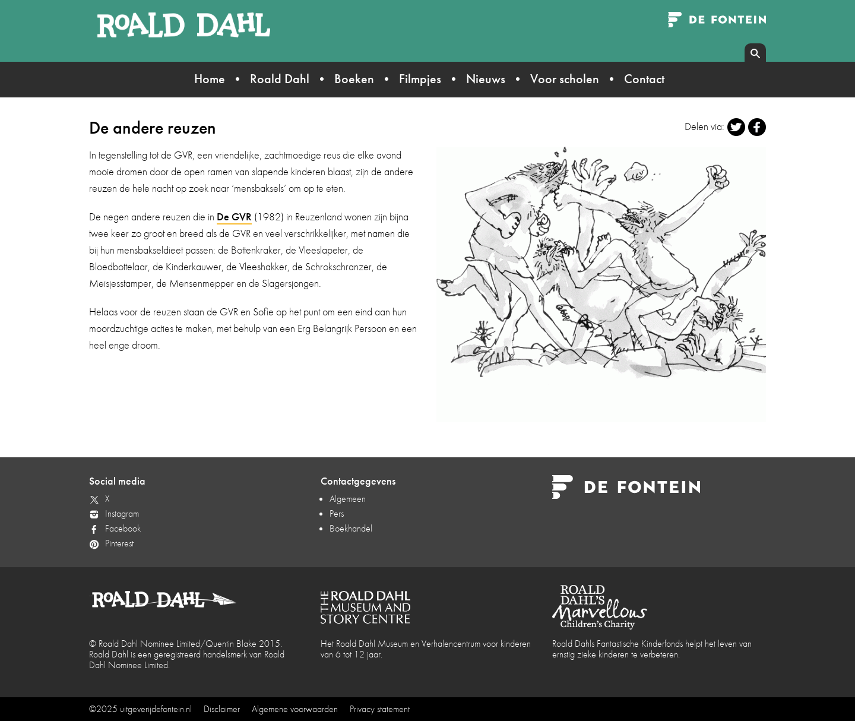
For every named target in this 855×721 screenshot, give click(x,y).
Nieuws (485, 78)
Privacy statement (380, 709)
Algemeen (348, 498)
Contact (644, 78)
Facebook (123, 528)
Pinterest (119, 543)
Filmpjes (420, 78)
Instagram (122, 513)
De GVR (234, 216)
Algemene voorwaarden (295, 709)
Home (209, 78)
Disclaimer (222, 709)
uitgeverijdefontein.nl (156, 709)
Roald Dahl (279, 78)
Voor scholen (564, 78)
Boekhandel (351, 528)
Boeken (354, 78)
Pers (337, 513)
